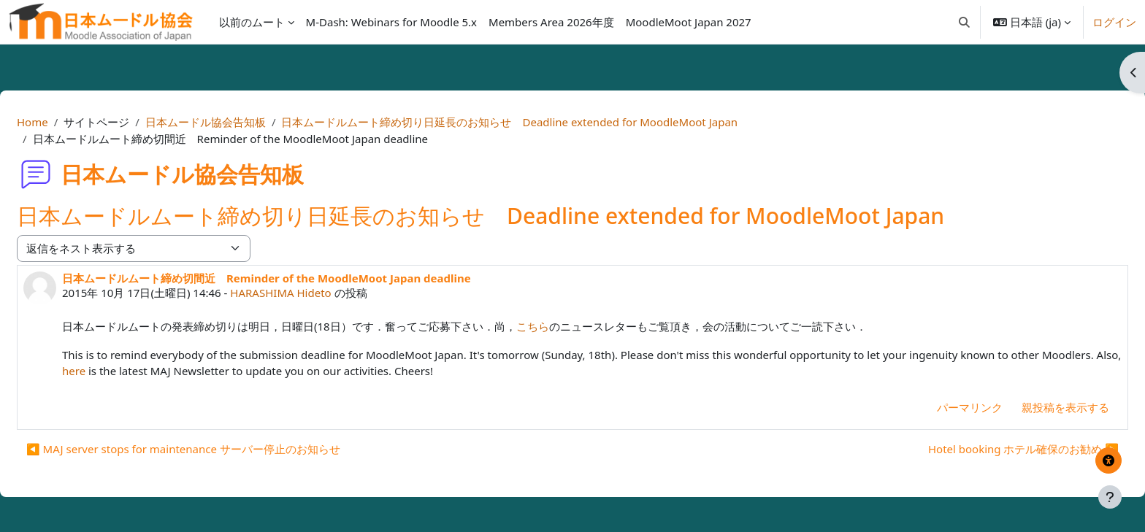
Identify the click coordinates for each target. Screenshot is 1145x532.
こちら (567, 326)
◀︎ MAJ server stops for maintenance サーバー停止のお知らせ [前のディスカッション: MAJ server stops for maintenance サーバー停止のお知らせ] (218, 449)
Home (67, 122)
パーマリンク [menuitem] (935, 407)
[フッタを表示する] (1110, 497)
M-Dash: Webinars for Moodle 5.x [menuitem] (391, 22)
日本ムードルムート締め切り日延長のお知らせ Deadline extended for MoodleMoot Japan (544, 122)
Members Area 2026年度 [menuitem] (551, 22)
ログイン (1114, 22)
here (190, 370)
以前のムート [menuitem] (252, 22)
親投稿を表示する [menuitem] (1030, 407)
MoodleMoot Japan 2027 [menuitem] (688, 22)
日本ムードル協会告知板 (240, 122)
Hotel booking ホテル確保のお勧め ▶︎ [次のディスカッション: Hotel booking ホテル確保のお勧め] (988, 449)
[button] (964, 22)
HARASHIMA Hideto (315, 292)
